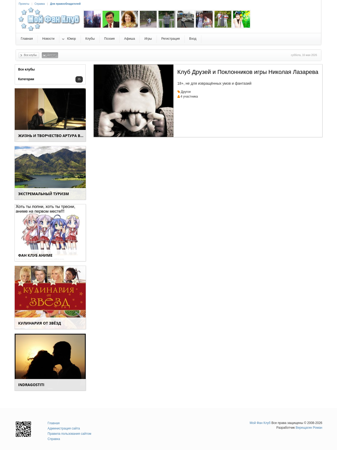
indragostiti (31, 384)
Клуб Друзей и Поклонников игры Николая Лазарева (247, 72)
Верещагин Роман (309, 427)
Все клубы (26, 69)
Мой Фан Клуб (260, 423)
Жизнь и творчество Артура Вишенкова (52, 135)
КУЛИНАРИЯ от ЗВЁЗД (39, 323)
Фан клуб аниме (35, 255)
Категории (26, 79)
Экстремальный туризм (43, 193)
